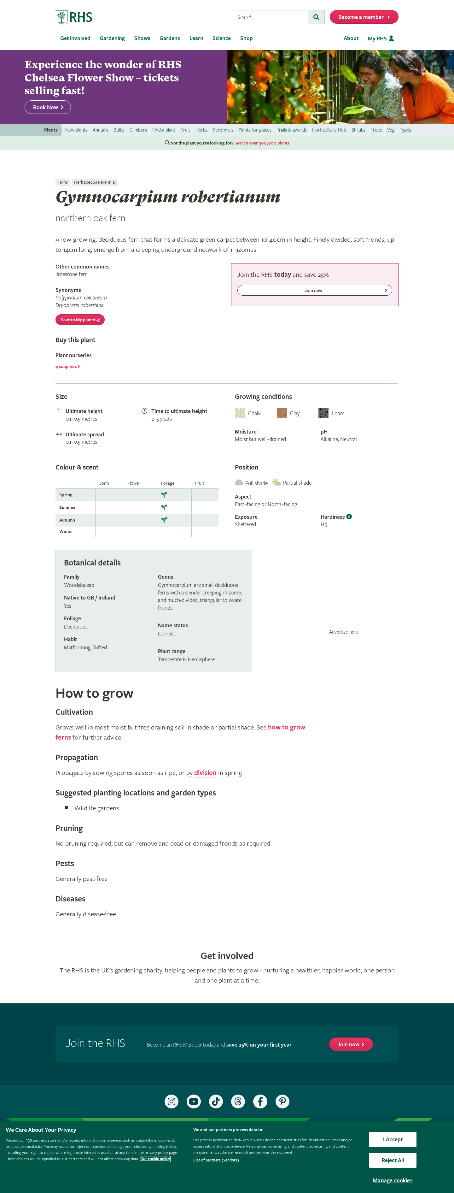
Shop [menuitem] (246, 38)
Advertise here (344, 632)
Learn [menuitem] (196, 38)
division (205, 773)
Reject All (393, 1160)
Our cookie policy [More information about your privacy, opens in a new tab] (155, 1159)
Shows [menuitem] (142, 38)
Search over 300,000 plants (262, 143)
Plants (51, 130)
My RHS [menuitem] (377, 38)
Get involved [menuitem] (75, 38)
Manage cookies (393, 1180)
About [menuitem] (351, 38)
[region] (227, 1157)
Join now (348, 1044)
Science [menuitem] (221, 38)
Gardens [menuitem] (170, 38)
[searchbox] (271, 17)
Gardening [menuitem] (112, 38)
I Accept (393, 1139)
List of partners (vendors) (216, 1160)
